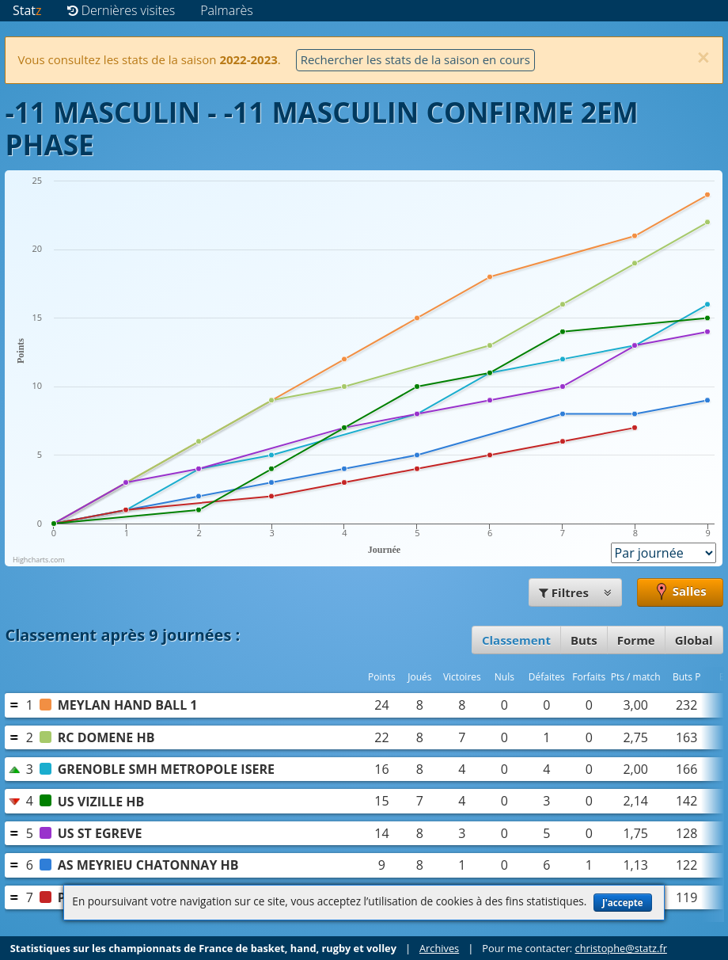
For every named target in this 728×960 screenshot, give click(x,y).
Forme (636, 640)
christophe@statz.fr (621, 948)
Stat (27, 10)
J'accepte (622, 903)
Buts (584, 640)
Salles (680, 592)
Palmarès (226, 10)
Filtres (575, 592)
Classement (516, 640)
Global (694, 640)
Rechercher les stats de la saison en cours (415, 59)
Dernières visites (121, 10)
